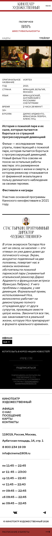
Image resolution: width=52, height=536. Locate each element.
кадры (6, 38)
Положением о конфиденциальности (26, 382)
